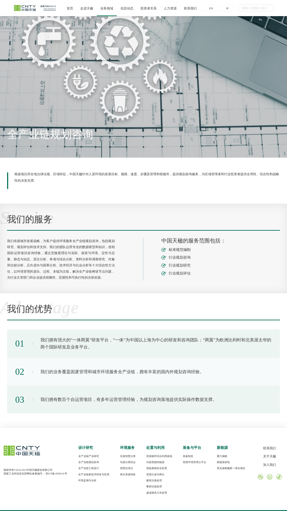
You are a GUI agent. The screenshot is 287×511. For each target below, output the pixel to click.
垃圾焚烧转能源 (155, 462)
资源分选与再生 (155, 474)
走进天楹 (85, 8)
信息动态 (125, 8)
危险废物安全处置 (156, 468)
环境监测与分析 (87, 480)
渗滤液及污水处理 (156, 492)
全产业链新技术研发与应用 (93, 474)
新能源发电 (223, 462)
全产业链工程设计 (88, 468)
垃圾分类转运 (128, 462)
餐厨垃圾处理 (154, 486)
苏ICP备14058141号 (56, 473)
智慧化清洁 (126, 468)
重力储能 (222, 456)
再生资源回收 (128, 474)
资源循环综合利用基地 (159, 456)
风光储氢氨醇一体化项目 (231, 468)
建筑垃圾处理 (154, 480)
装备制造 (188, 456)
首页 (68, 8)
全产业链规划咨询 (88, 462)
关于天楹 (269, 456)
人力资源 (169, 8)
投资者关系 (147, 8)
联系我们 (189, 8)
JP (226, 8)
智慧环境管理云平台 (194, 462)
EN (210, 8)
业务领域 (105, 8)
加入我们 (269, 464)
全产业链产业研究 (88, 456)
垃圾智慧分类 (128, 456)
